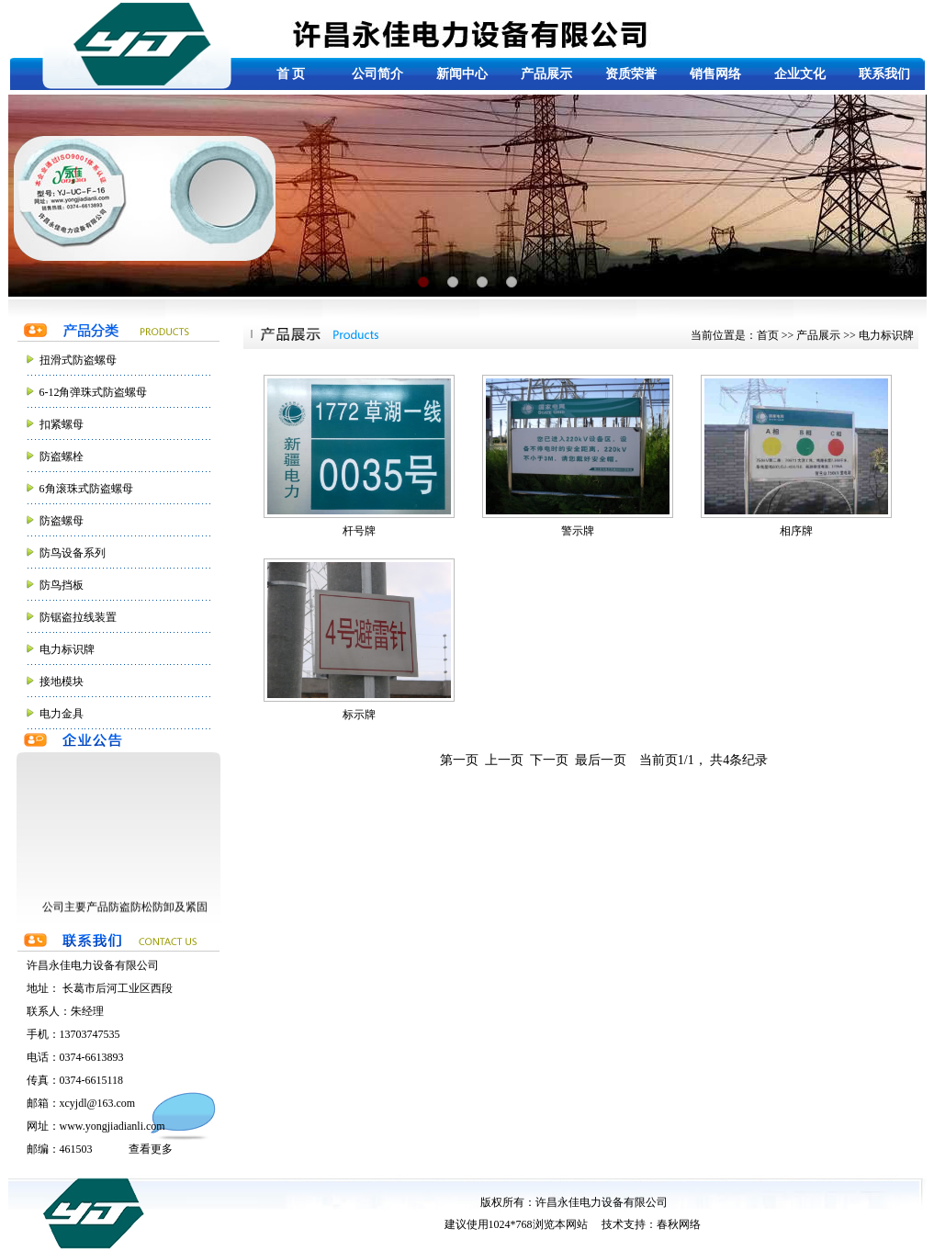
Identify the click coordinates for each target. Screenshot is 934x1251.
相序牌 (796, 456)
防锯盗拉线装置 (78, 617)
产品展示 (546, 74)
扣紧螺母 (61, 424)
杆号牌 (359, 456)
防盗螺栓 (61, 456)
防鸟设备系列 (72, 553)
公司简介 (377, 74)
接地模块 (61, 681)
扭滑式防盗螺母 (78, 360)
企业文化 (800, 74)
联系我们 (884, 74)
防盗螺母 (61, 520)
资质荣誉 (631, 74)
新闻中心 (462, 74)
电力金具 (61, 713)
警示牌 (577, 456)
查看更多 (151, 1149)
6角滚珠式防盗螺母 (86, 488)
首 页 (291, 74)
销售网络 (715, 74)
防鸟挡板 (61, 585)
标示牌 (359, 639)
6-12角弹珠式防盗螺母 (93, 392)
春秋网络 (679, 1224)
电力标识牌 (67, 649)
